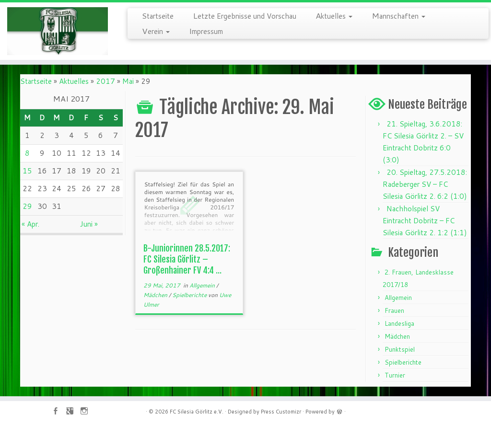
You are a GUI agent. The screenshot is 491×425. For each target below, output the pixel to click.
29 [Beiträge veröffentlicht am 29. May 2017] (27, 206)
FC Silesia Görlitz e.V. (196, 411)
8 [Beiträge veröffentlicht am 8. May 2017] (27, 153)
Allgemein (202, 285)
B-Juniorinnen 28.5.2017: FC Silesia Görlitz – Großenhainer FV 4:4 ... (186, 259)
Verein (156, 30)
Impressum (206, 30)
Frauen (394, 310)
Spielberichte (190, 295)
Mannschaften (398, 15)
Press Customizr (281, 411)
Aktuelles (334, 15)
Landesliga (399, 323)
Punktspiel (400, 349)
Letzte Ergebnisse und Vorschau (244, 15)
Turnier (395, 375)
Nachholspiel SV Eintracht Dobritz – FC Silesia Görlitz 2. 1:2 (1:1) (425, 221)
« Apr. (30, 224)
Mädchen (156, 295)
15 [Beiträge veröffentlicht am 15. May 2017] (27, 171)
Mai (128, 81)
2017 (105, 81)
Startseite (158, 15)
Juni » (89, 224)
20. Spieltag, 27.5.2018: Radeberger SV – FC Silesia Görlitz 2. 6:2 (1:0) (425, 184)
